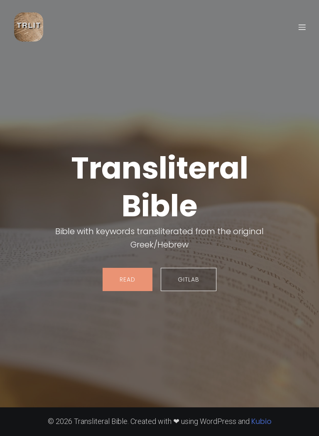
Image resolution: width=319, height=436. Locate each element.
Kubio (261, 421)
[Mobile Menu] (302, 27)
